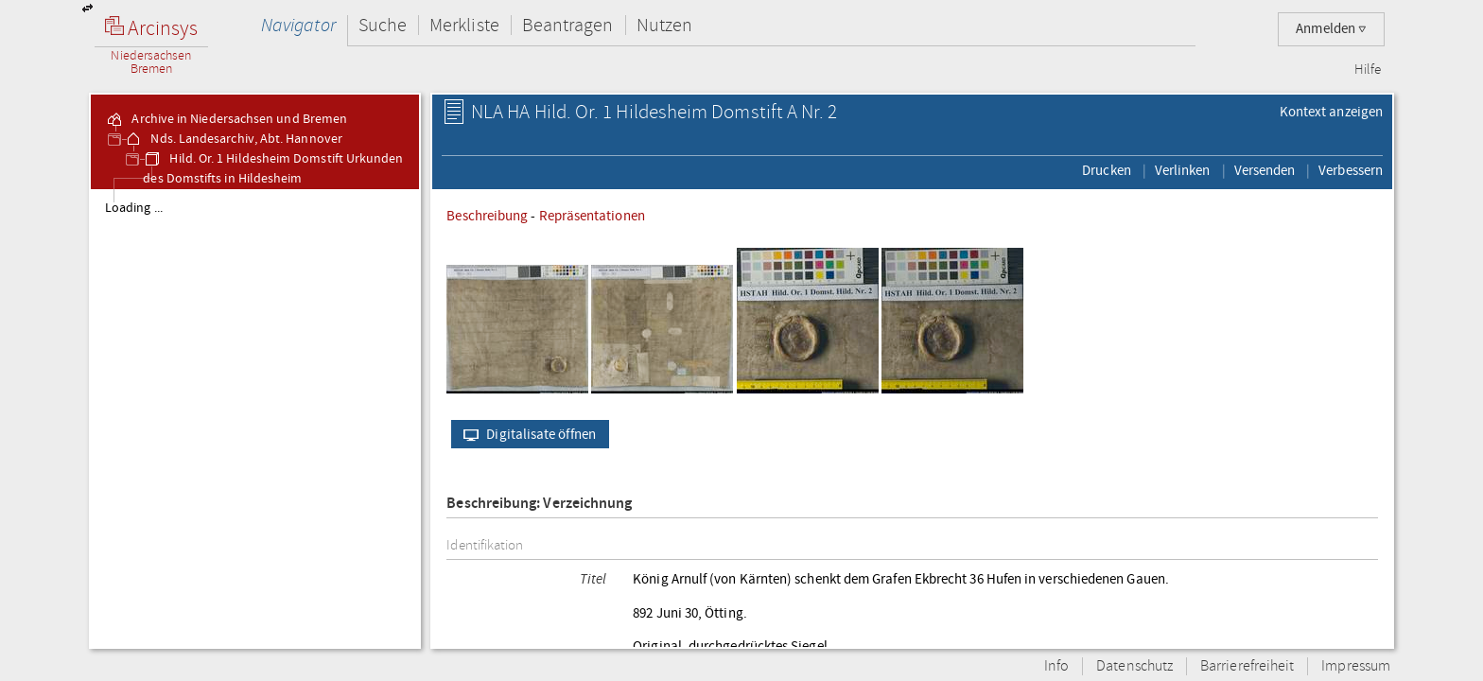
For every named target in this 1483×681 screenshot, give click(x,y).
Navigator (298, 25)
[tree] (255, 418)
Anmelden (1331, 29)
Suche (382, 25)
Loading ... (134, 208)
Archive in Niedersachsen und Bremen (226, 119)
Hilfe (1367, 70)
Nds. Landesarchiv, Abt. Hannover (233, 139)
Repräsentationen (592, 215)
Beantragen (568, 25)
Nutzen (664, 25)
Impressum (1355, 666)
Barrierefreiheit (1247, 666)
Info (1056, 666)
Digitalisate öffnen (525, 434)
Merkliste (464, 25)
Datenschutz (1134, 666)
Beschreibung (487, 215)
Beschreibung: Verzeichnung (539, 504)
